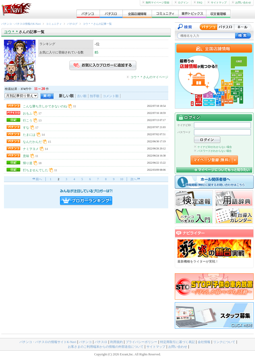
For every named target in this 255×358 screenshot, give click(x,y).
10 (121, 179)
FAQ (198, 2)
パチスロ (101, 342)
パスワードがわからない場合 (213, 150)
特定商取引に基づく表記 (177, 342)
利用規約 (116, 342)
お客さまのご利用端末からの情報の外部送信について (106, 347)
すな (26, 127)
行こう (27, 120)
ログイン (181, 2)
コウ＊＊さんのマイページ (149, 77)
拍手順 (94, 96)
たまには (29, 135)
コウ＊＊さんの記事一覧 (97, 23)
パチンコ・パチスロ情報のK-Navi (21, 23)
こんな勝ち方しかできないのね (45, 106)
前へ (39, 179)
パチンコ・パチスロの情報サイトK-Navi (47, 342)
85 (96, 52)
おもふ (27, 113)
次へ (133, 179)
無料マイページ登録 (155, 2)
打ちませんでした (35, 170)
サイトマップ (217, 2)
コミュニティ (54, 23)
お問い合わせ (241, 2)
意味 (26, 156)
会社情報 (204, 342)
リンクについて (224, 342)
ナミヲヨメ (31, 149)
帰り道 (27, 163)
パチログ (72, 23)
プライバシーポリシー (141, 342)
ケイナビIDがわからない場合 (213, 146)
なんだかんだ (32, 142)
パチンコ (85, 342)
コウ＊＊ (11, 32)
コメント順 (111, 96)
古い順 (81, 96)
